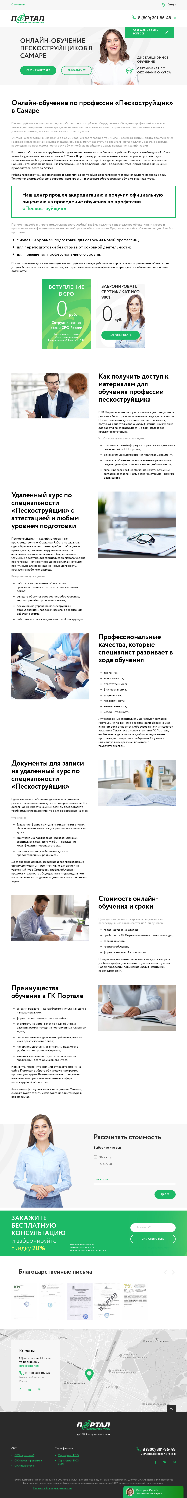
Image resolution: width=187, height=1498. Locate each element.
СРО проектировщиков (28, 1461)
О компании (18, 4)
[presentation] (165, 1272)
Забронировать (120, 335)
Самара (171, 4)
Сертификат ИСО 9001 (68, 1462)
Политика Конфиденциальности (150, 1248)
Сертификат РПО (68, 1455)
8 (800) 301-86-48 (154, 18)
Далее (165, 1194)
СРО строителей (24, 1455)
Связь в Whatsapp (38, 70)
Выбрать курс (76, 70)
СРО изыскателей (25, 1466)
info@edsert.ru (29, 1366)
